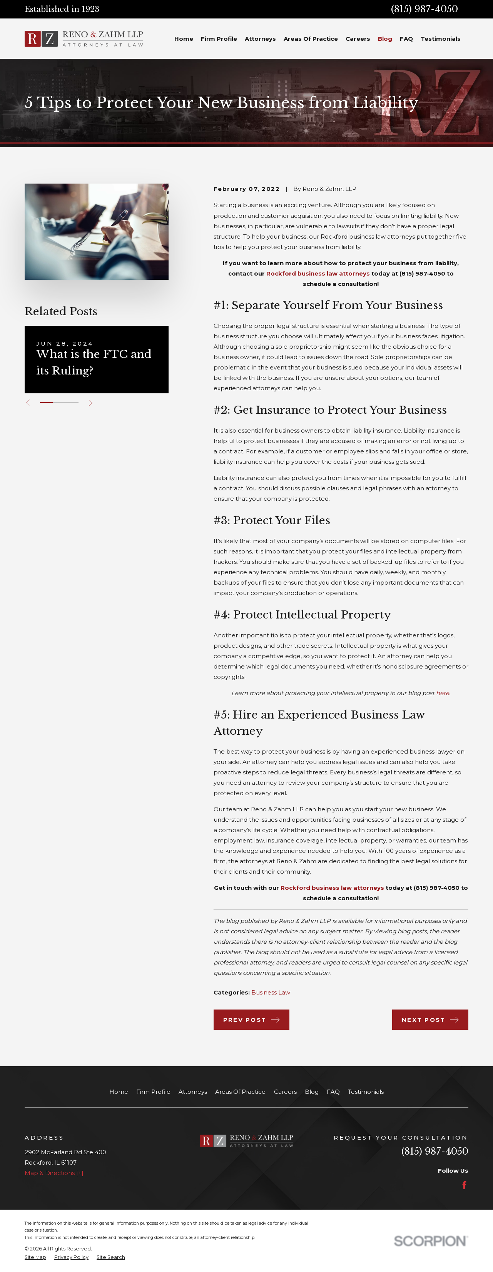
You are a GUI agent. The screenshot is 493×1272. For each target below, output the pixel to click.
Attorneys (193, 1091)
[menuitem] (35, 1257)
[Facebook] (464, 1185)
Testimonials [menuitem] (441, 38)
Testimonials (366, 1091)
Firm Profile (153, 1091)
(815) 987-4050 (424, 9)
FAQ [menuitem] (406, 38)
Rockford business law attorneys (318, 273)
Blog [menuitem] (385, 38)
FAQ (333, 1091)
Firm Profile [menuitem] (219, 38)
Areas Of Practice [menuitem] (311, 38)
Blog (312, 1091)
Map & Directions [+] (54, 1173)
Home (118, 1091)
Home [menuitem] (183, 38)
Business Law (270, 992)
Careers (285, 1091)
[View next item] (90, 402)
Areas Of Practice (240, 1091)
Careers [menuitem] (358, 38)
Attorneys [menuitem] (260, 38)
